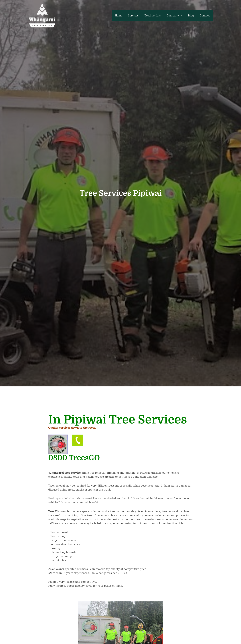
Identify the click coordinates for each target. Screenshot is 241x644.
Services (135, 15)
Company (175, 15)
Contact (205, 15)
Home (120, 15)
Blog (191, 15)
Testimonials (154, 15)
